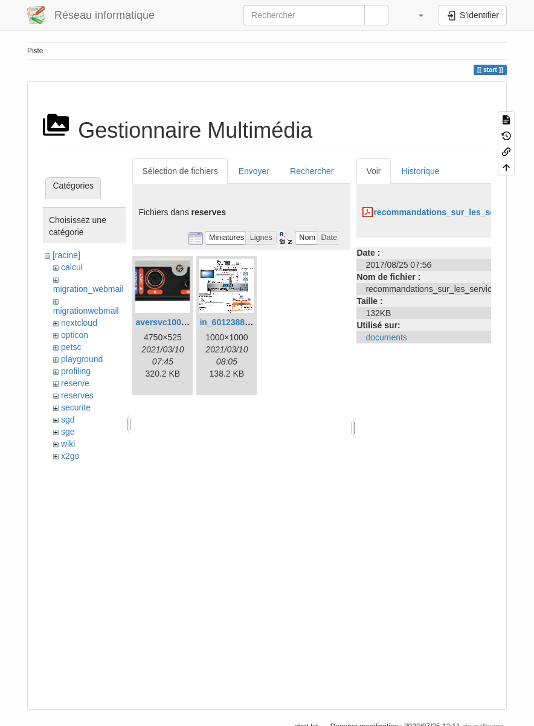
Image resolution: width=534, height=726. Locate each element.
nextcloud (79, 323)
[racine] (66, 255)
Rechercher (311, 171)
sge (68, 431)
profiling (76, 371)
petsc (71, 347)
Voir (373, 171)
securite (76, 407)
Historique (421, 171)
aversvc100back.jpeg (177, 322)
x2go (70, 456)
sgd (68, 419)
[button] (415, 15)
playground (82, 359)
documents (386, 337)
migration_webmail (88, 289)
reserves (77, 395)
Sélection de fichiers (179, 171)
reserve (75, 383)
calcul (72, 267)
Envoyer (254, 171)
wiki (68, 444)
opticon (74, 335)
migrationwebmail (86, 311)
